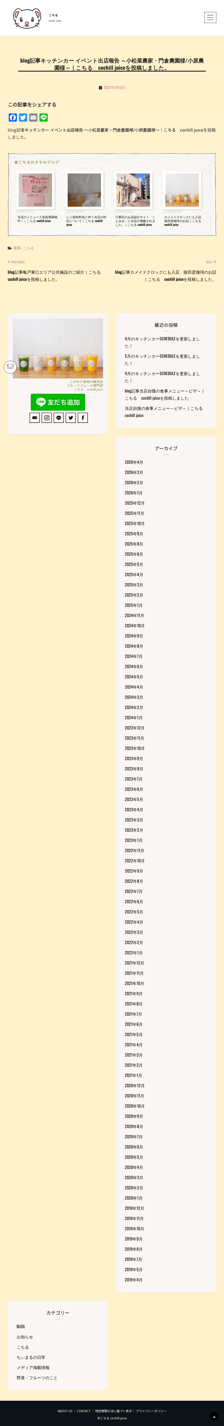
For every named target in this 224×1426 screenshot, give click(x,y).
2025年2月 (134, 595)
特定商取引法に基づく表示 (113, 1411)
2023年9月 (134, 758)
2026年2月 (134, 482)
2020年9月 (134, 1116)
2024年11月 (134, 615)
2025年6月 (134, 554)
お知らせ (25, 1337)
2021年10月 (134, 983)
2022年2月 (134, 942)
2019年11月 (134, 1218)
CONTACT (83, 1411)
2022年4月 (134, 922)
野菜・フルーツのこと (37, 1377)
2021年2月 (134, 1065)
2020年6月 (134, 1147)
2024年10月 (135, 625)
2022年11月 (134, 850)
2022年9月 (134, 871)
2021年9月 (134, 993)
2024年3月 (134, 697)
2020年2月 (134, 1188)
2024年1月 (134, 717)
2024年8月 (134, 646)
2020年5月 (134, 1157)
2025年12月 (135, 503)
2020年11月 (134, 1096)
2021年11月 (134, 973)
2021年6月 (134, 1024)
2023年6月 (134, 789)
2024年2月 (134, 707)
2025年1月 (134, 605)
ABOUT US (65, 1411)
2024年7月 (134, 656)
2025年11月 (134, 513)
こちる (53, 15)
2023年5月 (134, 799)
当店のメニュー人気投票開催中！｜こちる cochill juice (37, 219)
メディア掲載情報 (33, 1367)
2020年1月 (134, 1198)
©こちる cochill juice (112, 1418)
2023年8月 (134, 769)
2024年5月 (134, 677)
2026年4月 (134, 462)
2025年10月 (135, 523)
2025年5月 (134, 564)
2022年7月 (134, 891)
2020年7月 (134, 1136)
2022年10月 (135, 860)
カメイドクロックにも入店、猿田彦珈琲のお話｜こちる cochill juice (184, 221)
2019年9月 (134, 1239)
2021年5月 (134, 1034)
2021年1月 (133, 1075)
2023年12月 (135, 728)
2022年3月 (134, 932)
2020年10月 (135, 1106)
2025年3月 (134, 585)
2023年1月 (134, 840)
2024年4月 (134, 687)
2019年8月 (134, 1249)
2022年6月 (134, 901)
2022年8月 (134, 881)
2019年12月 (134, 1208)
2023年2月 (134, 830)
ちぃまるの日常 (31, 1357)
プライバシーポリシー (151, 1411)
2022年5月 (134, 912)
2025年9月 (134, 533)
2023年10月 (135, 748)
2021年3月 (134, 1055)
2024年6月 (134, 666)
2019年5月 (134, 1269)
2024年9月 (134, 636)
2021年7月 (133, 1014)
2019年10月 (134, 1228)
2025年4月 (134, 574)
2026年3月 (134, 472)
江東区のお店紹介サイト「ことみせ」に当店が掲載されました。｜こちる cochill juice (135, 221)
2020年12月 (135, 1085)
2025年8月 (134, 544)
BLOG (17, 247)
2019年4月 (134, 1280)
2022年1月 (134, 952)
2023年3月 (134, 820)
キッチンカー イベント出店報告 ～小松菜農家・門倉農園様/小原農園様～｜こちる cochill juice (114, 130)
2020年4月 (134, 1167)
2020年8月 (134, 1126)
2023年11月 (134, 738)
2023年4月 (134, 809)
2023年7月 (134, 779)
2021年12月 (134, 963)
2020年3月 (134, 1177)
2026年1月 (134, 493)
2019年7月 (133, 1259)
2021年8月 (134, 1004)
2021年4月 (134, 1044)
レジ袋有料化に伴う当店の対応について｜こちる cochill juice (86, 221)
